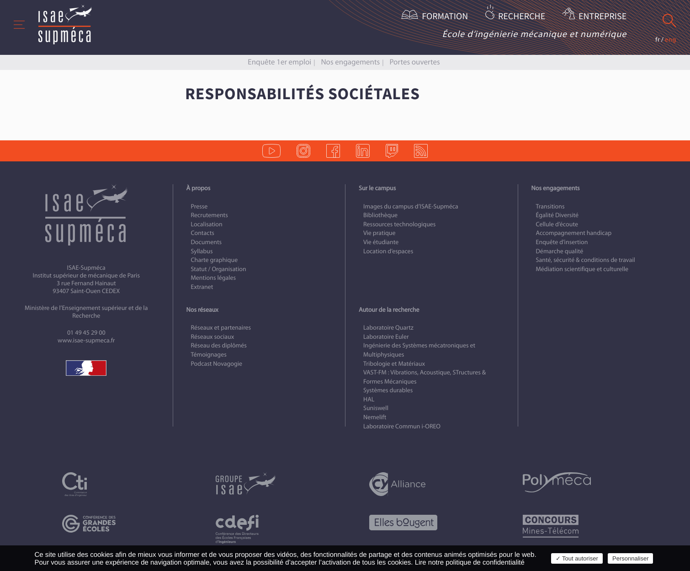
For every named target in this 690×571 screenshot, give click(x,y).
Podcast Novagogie (217, 364)
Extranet (202, 287)
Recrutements (209, 215)
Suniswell (375, 408)
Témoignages (209, 354)
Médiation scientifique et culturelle (582, 269)
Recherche (521, 16)
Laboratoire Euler (386, 337)
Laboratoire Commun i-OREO (402, 426)
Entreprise (602, 16)
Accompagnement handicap (574, 233)
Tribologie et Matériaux (394, 364)
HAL (368, 399)
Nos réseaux (202, 310)
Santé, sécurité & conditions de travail (585, 260)
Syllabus (202, 251)
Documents (206, 242)
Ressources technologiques (399, 224)
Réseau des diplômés (219, 345)
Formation (445, 16)
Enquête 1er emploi (279, 62)
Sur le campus (377, 188)
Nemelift (374, 417)
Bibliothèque (380, 215)
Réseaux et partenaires (221, 327)
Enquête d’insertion (562, 242)
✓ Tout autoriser (577, 558)
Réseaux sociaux (212, 337)
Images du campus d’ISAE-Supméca (410, 206)
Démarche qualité (560, 251)
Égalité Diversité (557, 215)
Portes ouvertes (414, 62)
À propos (198, 188)
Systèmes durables (388, 390)
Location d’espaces (388, 251)
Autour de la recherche (389, 310)
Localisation (207, 224)
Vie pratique (379, 233)
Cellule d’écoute (557, 224)
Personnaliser (630, 558)
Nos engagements (350, 62)
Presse (199, 206)
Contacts (202, 233)
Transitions (550, 206)
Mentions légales (213, 278)
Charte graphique (214, 260)
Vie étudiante (380, 242)
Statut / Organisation (218, 269)
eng (670, 39)
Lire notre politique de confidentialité (470, 562)
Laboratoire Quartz (388, 327)
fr (657, 39)
